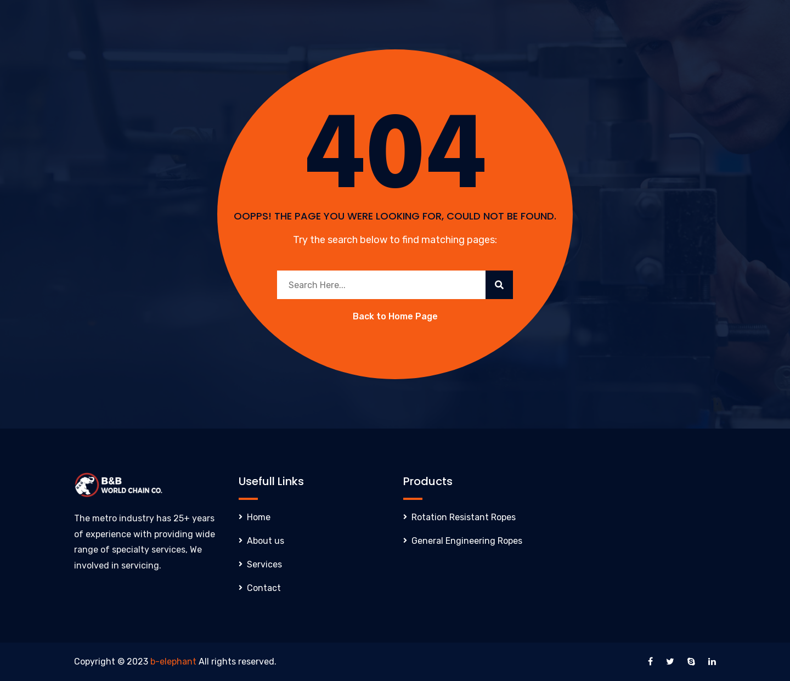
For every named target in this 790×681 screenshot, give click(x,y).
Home (258, 517)
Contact (264, 588)
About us (265, 541)
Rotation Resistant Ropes (463, 517)
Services (264, 564)
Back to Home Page (395, 316)
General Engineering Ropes (466, 541)
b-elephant (173, 661)
